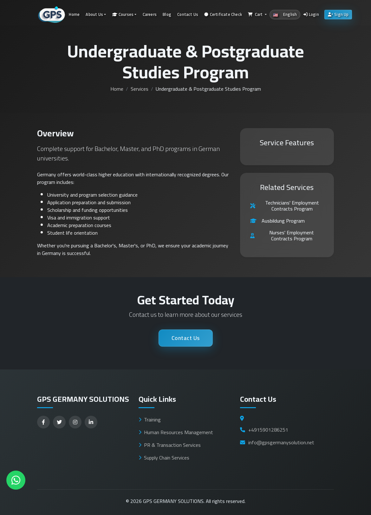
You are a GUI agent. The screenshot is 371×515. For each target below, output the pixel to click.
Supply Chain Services (164, 457)
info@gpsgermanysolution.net (277, 442)
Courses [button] (123, 14)
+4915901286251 (264, 430)
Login (311, 14)
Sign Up (338, 14)
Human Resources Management (176, 432)
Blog (167, 14)
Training (150, 419)
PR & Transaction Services (170, 445)
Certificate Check (223, 14)
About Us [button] (94, 14)
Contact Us (187, 14)
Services (139, 89)
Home (74, 14)
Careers (150, 14)
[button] (257, 14)
